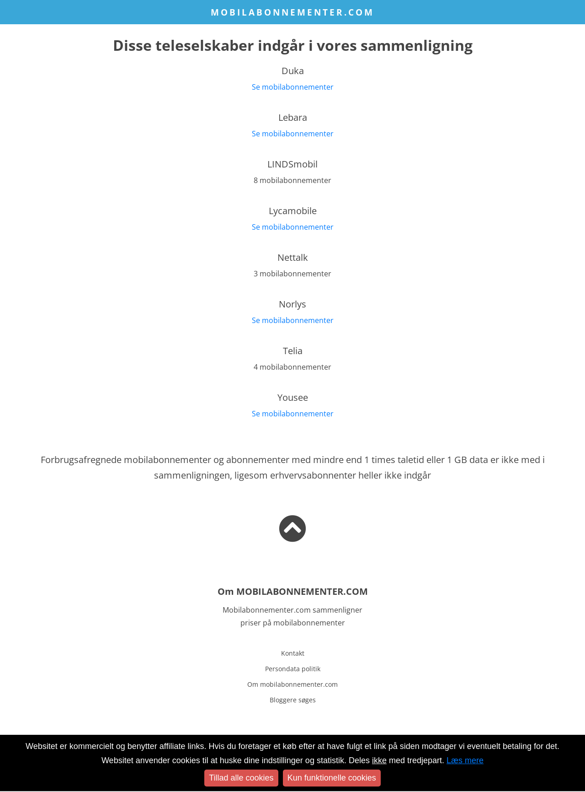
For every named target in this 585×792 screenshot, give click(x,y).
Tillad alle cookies (241, 777)
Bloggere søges (293, 699)
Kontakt (292, 653)
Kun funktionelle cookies (331, 777)
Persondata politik (292, 668)
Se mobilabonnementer (293, 87)
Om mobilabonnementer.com (292, 684)
